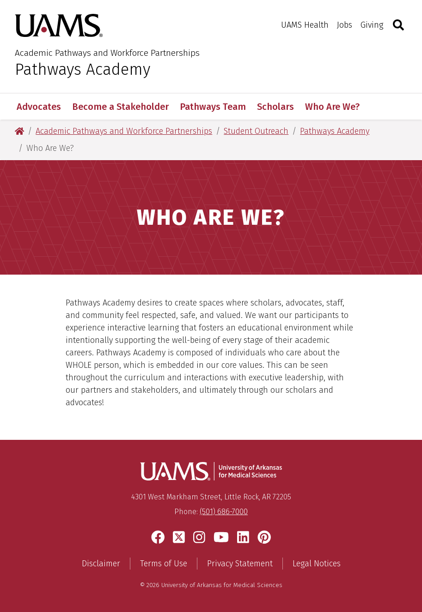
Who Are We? (332, 106)
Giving (372, 25)
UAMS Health (305, 25)
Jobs (344, 25)
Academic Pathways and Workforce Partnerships (107, 53)
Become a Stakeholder (120, 106)
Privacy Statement (240, 563)
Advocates (39, 106)
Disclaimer (101, 563)
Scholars (275, 106)
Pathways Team (213, 106)
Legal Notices (317, 563)
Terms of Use (163, 563)
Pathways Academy (82, 69)
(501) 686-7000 (224, 511)
